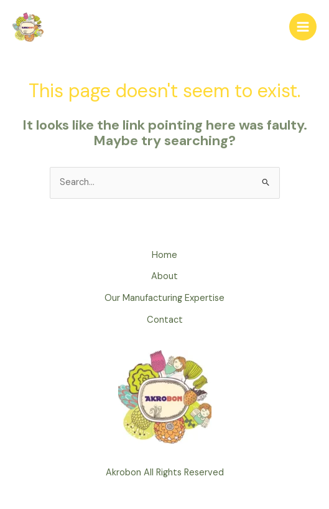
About (164, 276)
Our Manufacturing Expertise (164, 298)
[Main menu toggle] (303, 26)
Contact (165, 320)
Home (164, 255)
